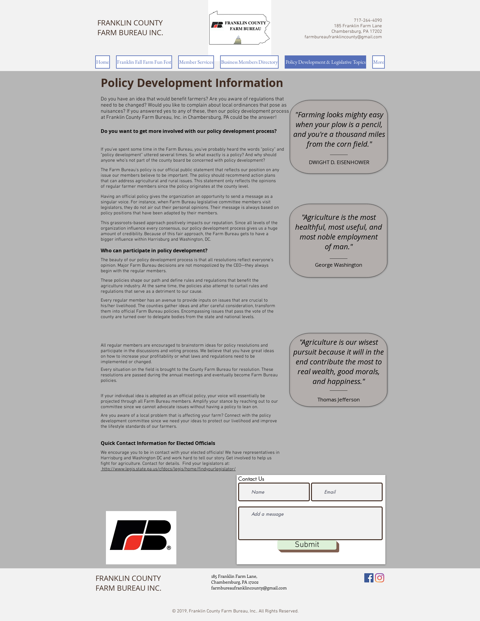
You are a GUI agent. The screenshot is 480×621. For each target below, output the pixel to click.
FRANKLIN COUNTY (128, 578)
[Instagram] (379, 577)
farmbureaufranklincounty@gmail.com (343, 37)
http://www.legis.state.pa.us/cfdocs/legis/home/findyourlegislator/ (168, 469)
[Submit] (306, 545)
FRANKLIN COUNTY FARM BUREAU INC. (130, 27)
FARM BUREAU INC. (128, 588)
